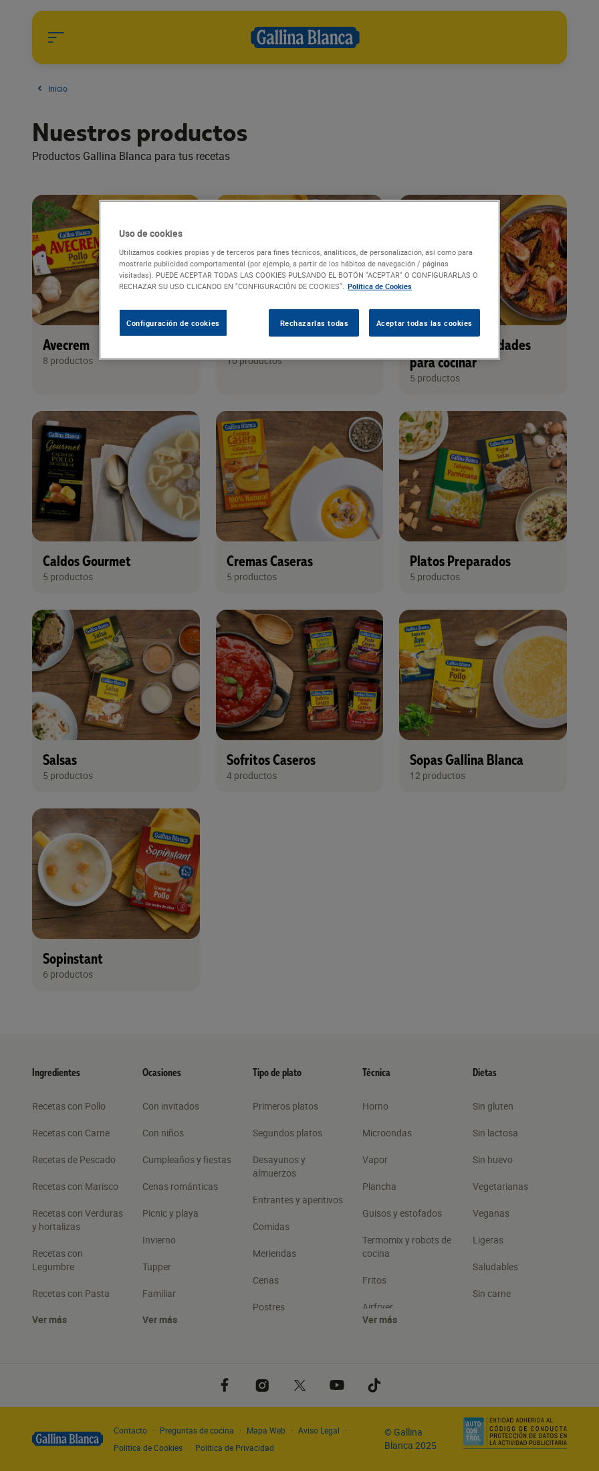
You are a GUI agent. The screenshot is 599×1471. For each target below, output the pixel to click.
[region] (299, 280)
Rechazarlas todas (314, 322)
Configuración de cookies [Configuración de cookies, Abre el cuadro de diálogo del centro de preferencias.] (173, 322)
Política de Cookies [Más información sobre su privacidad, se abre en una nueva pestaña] (380, 286)
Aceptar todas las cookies (424, 322)
